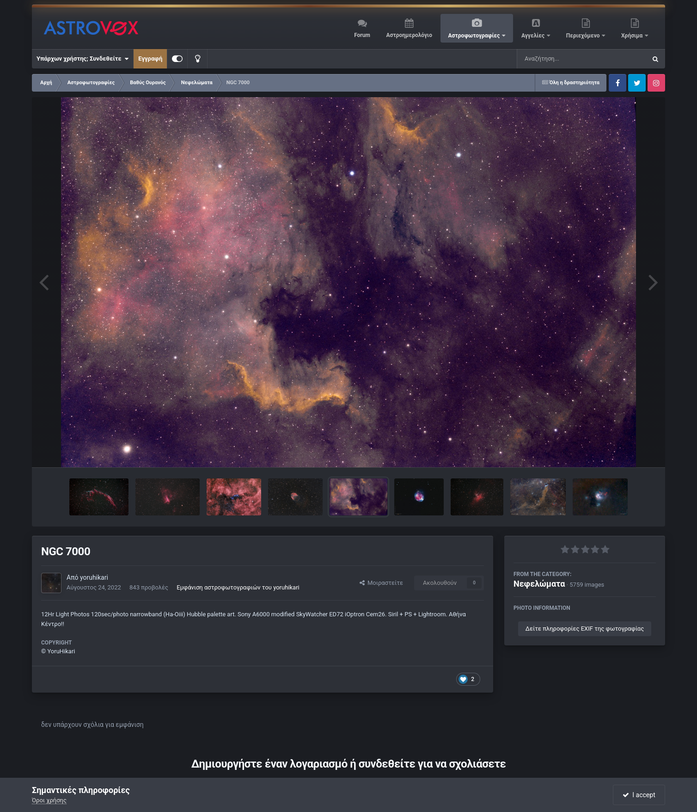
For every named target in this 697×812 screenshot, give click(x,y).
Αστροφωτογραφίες (474, 35)
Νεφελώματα (539, 584)
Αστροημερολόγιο (409, 35)
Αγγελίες (533, 35)
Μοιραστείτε (381, 582)
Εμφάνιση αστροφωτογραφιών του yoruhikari (238, 587)
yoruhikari (94, 577)
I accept (639, 795)
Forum (362, 35)
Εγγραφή (150, 58)
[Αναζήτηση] (563, 58)
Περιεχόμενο (583, 35)
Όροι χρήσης (49, 800)
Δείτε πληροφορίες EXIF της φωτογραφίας (585, 628)
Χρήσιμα (632, 35)
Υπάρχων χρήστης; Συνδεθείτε (82, 58)
